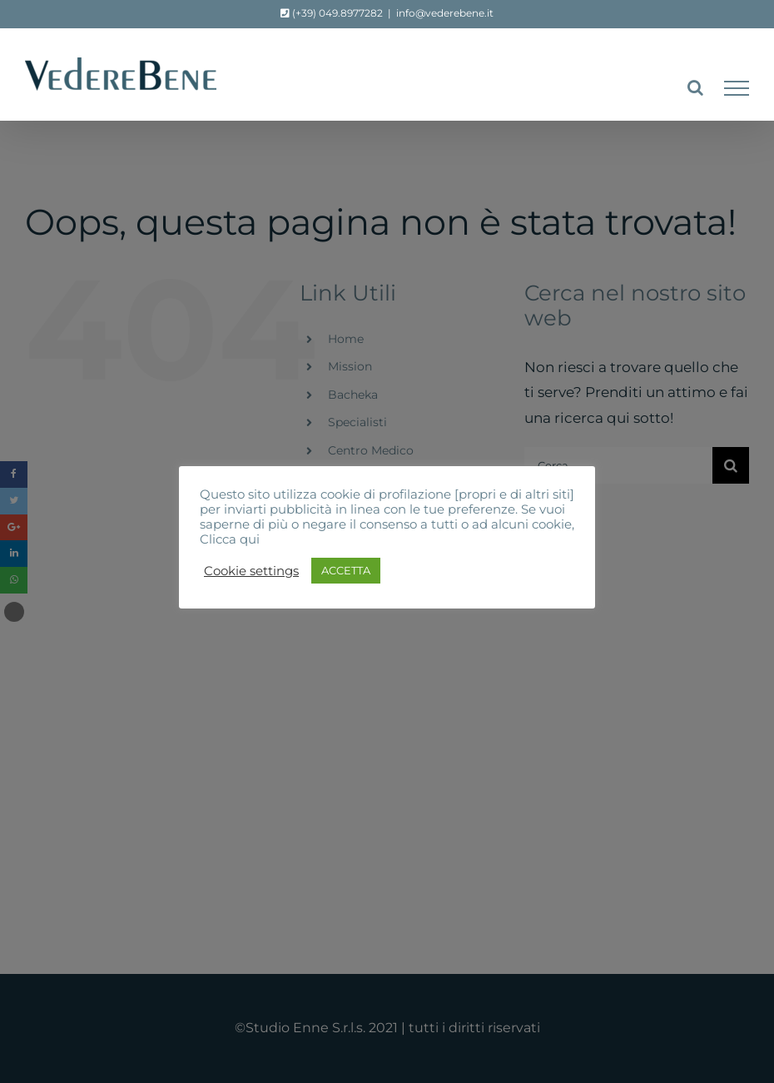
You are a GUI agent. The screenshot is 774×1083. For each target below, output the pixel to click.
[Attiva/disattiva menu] (736, 88)
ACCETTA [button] (345, 570)
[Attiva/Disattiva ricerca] (695, 87)
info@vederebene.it (445, 13)
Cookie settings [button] (251, 571)
